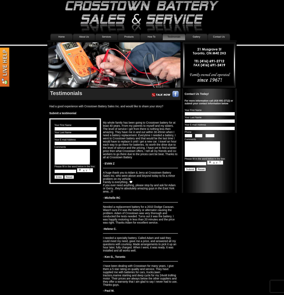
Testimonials (173, 36)
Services (106, 36)
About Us (84, 36)
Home (61, 36)
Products (129, 36)
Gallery (196, 36)
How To (151, 36)
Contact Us (219, 36)
